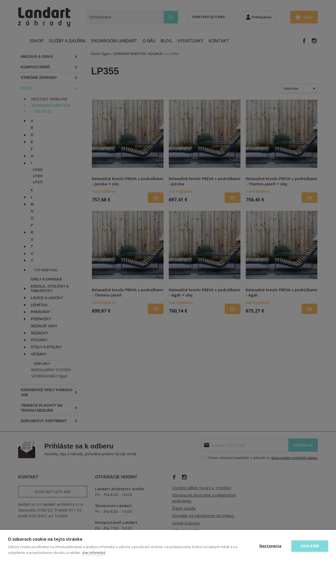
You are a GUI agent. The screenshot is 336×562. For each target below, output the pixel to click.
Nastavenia (270, 546)
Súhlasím (310, 546)
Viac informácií (93, 552)
